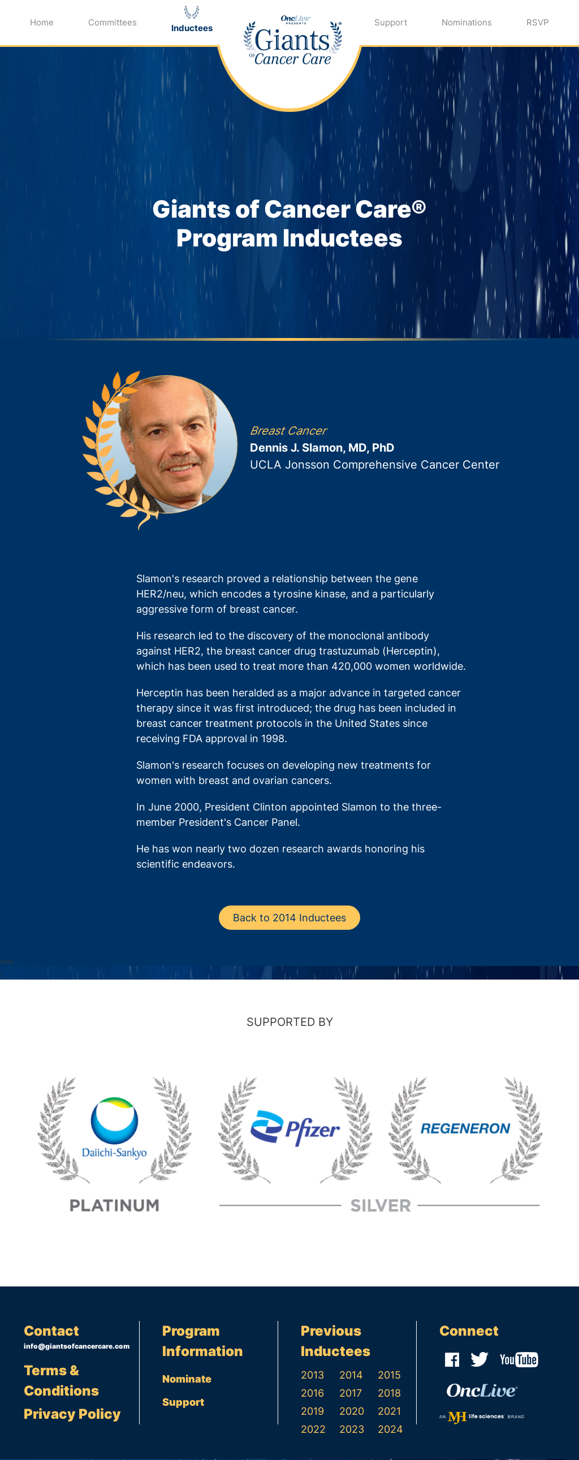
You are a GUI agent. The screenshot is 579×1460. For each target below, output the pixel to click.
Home (42, 22)
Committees (112, 22)
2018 (389, 1394)
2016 (312, 1394)
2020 (351, 1412)
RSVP (537, 22)
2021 (389, 1412)
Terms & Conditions (61, 1381)
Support (390, 22)
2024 (390, 1430)
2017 (350, 1394)
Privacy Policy (72, 1415)
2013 (312, 1376)
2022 (313, 1430)
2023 (351, 1430)
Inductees (192, 28)
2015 (389, 1376)
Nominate (186, 1380)
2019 (312, 1412)
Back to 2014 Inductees (289, 919)
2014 (351, 1376)
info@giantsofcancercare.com (76, 1347)
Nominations (467, 22)
